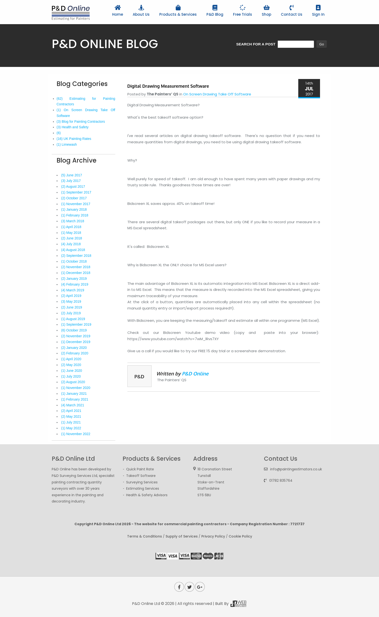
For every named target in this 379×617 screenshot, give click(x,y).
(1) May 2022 (71, 428)
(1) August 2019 (73, 319)
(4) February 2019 (74, 284)
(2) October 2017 (74, 198)
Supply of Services (182, 536)
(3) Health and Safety (72, 127)
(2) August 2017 (73, 186)
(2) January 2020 (74, 348)
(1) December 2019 (75, 342)
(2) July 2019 (71, 313)
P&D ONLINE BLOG (105, 44)
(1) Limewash (67, 144)
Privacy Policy (213, 536)
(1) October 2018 (74, 261)
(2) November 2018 (75, 267)
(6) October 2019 (74, 330)
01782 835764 (280, 480)
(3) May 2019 (71, 301)
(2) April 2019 (71, 296)
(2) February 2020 (74, 353)
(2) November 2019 (75, 336)
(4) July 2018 (71, 244)
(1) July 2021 (71, 422)
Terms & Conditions (144, 536)
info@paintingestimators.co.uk (296, 469)
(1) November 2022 (75, 434)
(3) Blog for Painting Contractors (81, 121)
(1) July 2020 (71, 376)
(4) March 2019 (72, 290)
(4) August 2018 (73, 250)
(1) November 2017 (75, 204)
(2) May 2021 (71, 416)
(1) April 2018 (71, 227)
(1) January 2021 (74, 393)
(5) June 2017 (71, 175)
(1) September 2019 (76, 324)
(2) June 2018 (71, 238)
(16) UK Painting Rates (74, 139)
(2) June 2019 (71, 307)
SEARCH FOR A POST (255, 44)
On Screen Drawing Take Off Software (217, 94)
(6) (59, 133)
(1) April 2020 (71, 359)
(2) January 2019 (74, 278)
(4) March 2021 (72, 405)
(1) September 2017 (76, 192)
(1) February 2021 (74, 399)
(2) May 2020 (71, 365)
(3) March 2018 (72, 221)
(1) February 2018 (74, 215)
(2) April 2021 (71, 411)
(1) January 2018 (74, 209)
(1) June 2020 (71, 371)
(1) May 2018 (71, 233)
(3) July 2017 (71, 181)
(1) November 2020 (75, 388)
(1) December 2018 (75, 273)
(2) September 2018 (76, 256)
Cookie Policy (240, 536)
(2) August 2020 (73, 382)
